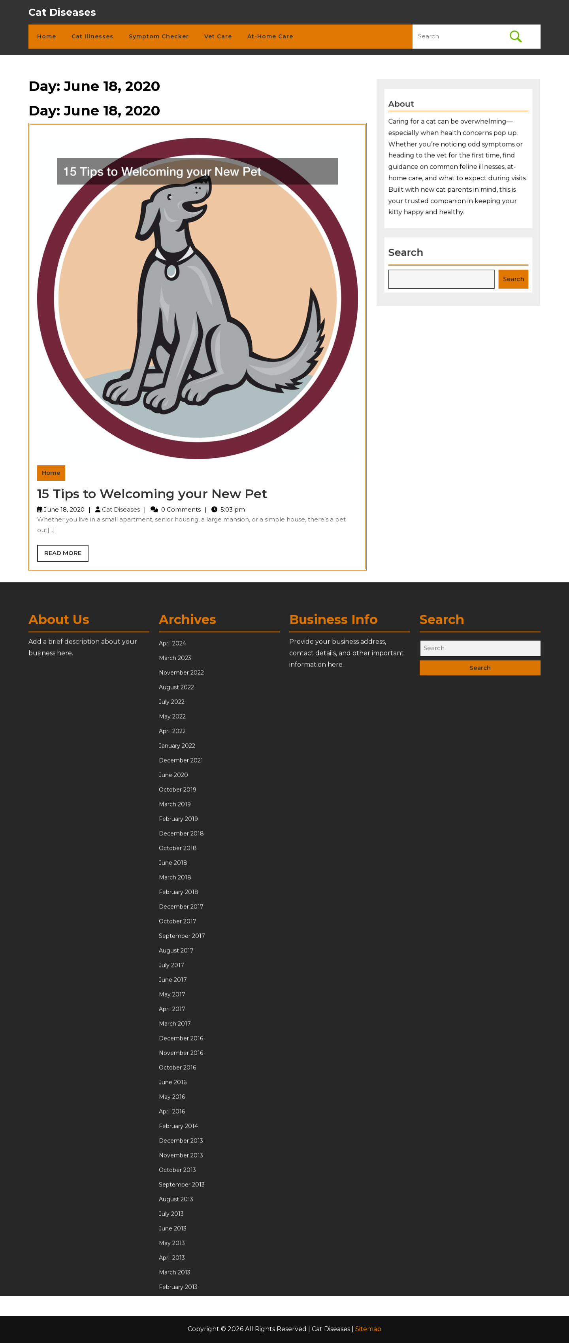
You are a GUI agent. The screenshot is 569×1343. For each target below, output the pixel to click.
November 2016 (181, 1261)
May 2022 (172, 925)
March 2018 (175, 1086)
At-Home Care (270, 36)
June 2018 (173, 1071)
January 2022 (177, 954)
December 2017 (181, 1115)
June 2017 (173, 1188)
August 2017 (176, 1159)
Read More (66, 555)
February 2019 (178, 1027)
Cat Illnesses (92, 36)
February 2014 (178, 1334)
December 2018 (181, 1042)
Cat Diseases (62, 12)
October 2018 (178, 1056)
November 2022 (181, 881)
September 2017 (182, 1144)
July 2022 (172, 910)
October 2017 (177, 1129)
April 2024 (172, 852)
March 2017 (175, 1232)
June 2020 (173, 983)
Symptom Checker (159, 36)
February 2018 (178, 1100)
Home (46, 36)
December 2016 (181, 1246)
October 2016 (177, 1276)
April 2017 (172, 1217)
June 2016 (173, 1290)
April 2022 (172, 939)
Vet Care (218, 36)
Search (407, 251)
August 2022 (176, 895)
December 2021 (181, 969)
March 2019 (175, 1012)
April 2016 (172, 1320)
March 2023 (175, 866)
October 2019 (177, 998)
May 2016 (172, 1305)
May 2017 (172, 1203)
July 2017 (171, 1173)
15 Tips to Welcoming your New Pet (152, 493)
